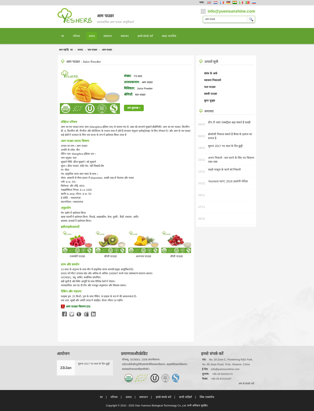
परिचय (76, 36)
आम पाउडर (107, 49)
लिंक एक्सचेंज (207, 397)
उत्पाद (92, 36)
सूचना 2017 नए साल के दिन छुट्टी (225, 146)
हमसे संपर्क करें (145, 36)
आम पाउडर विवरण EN (78, 306)
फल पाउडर (92, 49)
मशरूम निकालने (212, 80)
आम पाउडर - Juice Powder (83, 61)
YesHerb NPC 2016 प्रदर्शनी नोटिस (228, 181)
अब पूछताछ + (134, 107)
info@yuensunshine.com (225, 369)
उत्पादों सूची (211, 61)
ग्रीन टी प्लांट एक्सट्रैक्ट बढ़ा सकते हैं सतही (229, 122)
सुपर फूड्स (209, 100)
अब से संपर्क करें (246, 383)
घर (62, 36)
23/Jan (65, 368)
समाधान (108, 36)
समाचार (125, 36)
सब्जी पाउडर (210, 93)
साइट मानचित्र (169, 36)
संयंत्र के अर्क (210, 73)
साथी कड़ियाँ (185, 397)
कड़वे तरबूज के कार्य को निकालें (224, 169)
